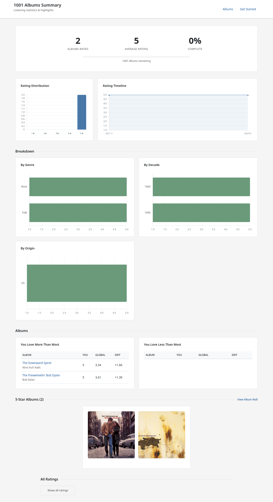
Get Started (248, 9)
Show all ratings (58, 490)
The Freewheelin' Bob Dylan (41, 375)
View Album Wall (247, 399)
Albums (228, 9)
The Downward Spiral (36, 363)
